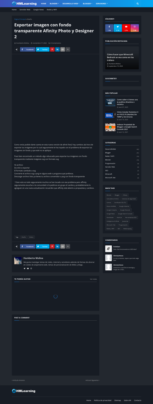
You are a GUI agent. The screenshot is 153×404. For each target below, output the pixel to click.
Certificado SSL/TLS (120, 202)
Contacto (137, 400)
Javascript (125, 221)
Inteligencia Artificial (113, 221)
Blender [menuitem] (53, 3)
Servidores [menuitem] (101, 3)
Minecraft (122, 174)
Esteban (116, 246)
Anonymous (118, 255)
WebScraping (127, 229)
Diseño (29, 19)
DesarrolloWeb (122, 149)
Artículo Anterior (19, 380)
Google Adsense (124, 206)
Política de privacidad (102, 400)
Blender (122, 160)
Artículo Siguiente (92, 380)
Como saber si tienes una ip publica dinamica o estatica (127, 101)
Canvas (109, 202)
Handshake (110, 217)
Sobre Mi (127, 400)
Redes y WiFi (52, 9)
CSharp (125, 195)
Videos (31, 237)
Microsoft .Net (122, 178)
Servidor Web (25, 9)
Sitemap (117, 400)
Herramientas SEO (131, 217)
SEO (122, 170)
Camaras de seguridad (129, 199)
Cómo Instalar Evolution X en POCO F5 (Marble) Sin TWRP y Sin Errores (127, 114)
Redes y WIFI (122, 156)
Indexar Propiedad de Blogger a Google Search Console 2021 (127, 126)
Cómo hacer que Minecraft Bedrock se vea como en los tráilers (120, 57)
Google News (38, 9)
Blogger (122, 153)
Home (14, 9)
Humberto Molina (33, 258)
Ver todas (93, 279)
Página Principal (20, 19)
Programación (122, 163)
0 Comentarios (56, 43)
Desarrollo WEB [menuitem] (70, 3)
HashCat (119, 217)
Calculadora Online (113, 199)
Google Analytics (112, 210)
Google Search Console (125, 214)
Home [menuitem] (43, 3)
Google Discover (125, 210)
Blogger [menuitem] (87, 3)
